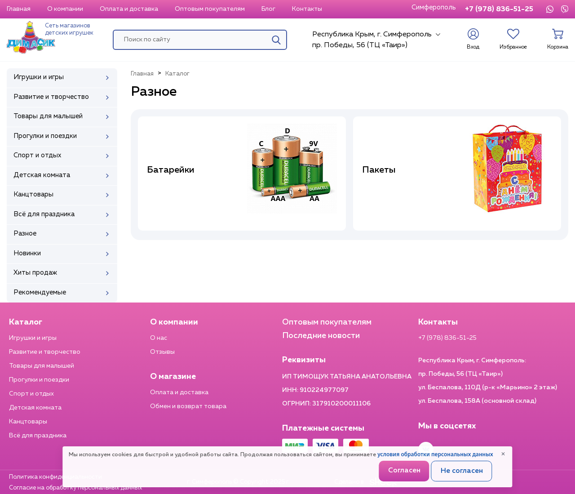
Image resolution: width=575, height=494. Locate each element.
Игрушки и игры (33, 338)
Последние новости (321, 336)
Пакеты (379, 169)
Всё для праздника (37, 435)
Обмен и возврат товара (188, 406)
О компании (65, 9)
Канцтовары (28, 421)
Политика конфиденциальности (55, 477)
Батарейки (171, 169)
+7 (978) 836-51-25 (499, 9)
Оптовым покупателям (210, 9)
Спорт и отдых (31, 394)
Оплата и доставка (129, 9)
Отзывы (162, 352)
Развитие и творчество (44, 352)
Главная (19, 9)
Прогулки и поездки (39, 380)
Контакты (307, 9)
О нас (158, 338)
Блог (268, 9)
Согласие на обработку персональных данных (75, 488)
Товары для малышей (41, 366)
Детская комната (35, 408)
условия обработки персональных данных (435, 454)
